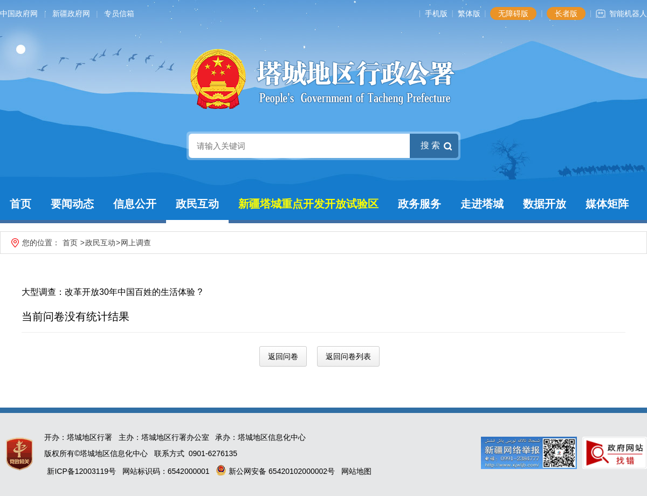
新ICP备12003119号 (81, 471)
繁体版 (469, 13)
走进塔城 (482, 204)
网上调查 (136, 242)
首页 (20, 204)
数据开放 (544, 204)
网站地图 (356, 471)
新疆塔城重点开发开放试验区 (308, 204)
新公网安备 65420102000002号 (275, 471)
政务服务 (419, 204)
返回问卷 (283, 356)
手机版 (436, 13)
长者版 (566, 13)
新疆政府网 (71, 13)
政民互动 (197, 204)
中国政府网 (19, 13)
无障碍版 (513, 13)
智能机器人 (628, 13)
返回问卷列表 (348, 356)
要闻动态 (72, 204)
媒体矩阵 (607, 204)
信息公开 (134, 204)
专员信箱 (119, 13)
